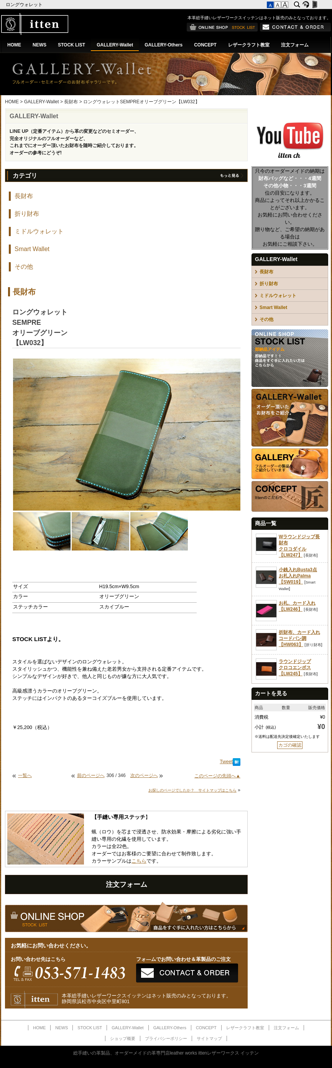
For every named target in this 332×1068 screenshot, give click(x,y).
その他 (24, 266)
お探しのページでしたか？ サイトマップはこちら (192, 790)
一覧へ (25, 775)
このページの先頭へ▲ (217, 776)
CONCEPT (205, 45)
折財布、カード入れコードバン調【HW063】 (299, 638)
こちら (138, 861)
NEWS (39, 45)
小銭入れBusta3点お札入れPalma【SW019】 (298, 576)
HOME (14, 45)
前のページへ (91, 775)
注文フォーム (295, 45)
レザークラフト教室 (249, 45)
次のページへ (144, 775)
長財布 (71, 101)
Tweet (226, 761)
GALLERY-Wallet (115, 45)
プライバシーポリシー (166, 1038)
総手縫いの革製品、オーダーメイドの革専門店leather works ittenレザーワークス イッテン (166, 1053)
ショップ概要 (122, 1038)
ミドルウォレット (39, 231)
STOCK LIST (71, 45)
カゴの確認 (289, 745)
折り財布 (27, 213)
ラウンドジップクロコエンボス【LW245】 (295, 667)
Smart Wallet (32, 249)
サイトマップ (209, 1038)
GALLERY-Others (163, 45)
